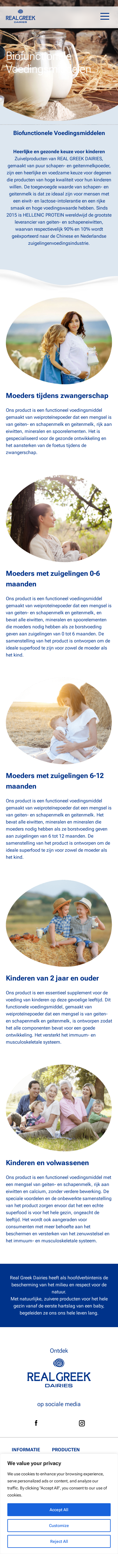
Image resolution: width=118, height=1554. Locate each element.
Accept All (59, 1509)
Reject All (59, 1541)
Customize (59, 1525)
